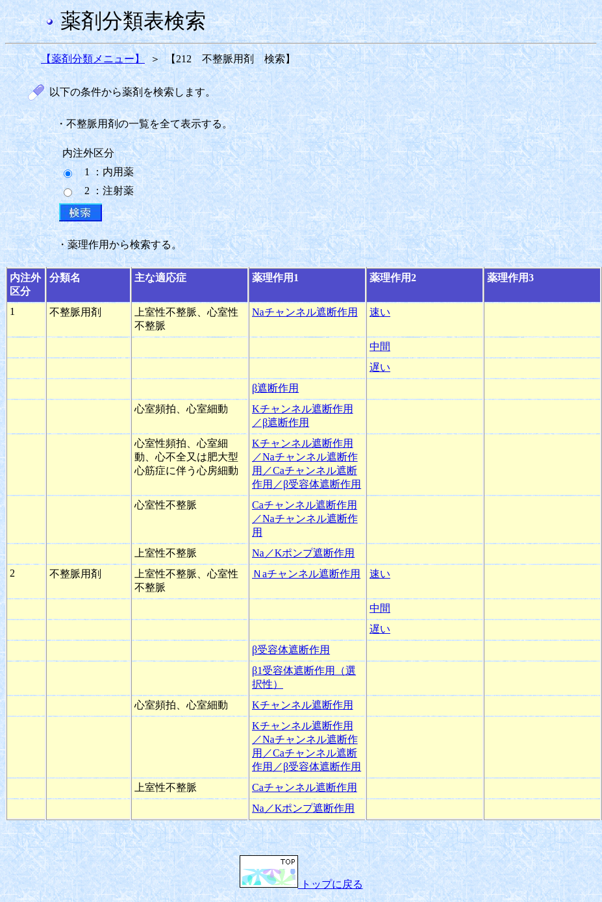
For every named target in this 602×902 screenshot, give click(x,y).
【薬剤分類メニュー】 (93, 58)
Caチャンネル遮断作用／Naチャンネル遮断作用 (305, 518)
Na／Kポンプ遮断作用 (303, 552)
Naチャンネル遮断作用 (305, 312)
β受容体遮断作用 (291, 649)
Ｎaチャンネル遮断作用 (306, 573)
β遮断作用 (275, 388)
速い (380, 312)
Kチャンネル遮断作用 (302, 704)
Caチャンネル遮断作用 (304, 787)
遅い (380, 367)
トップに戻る (301, 884)
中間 (380, 346)
